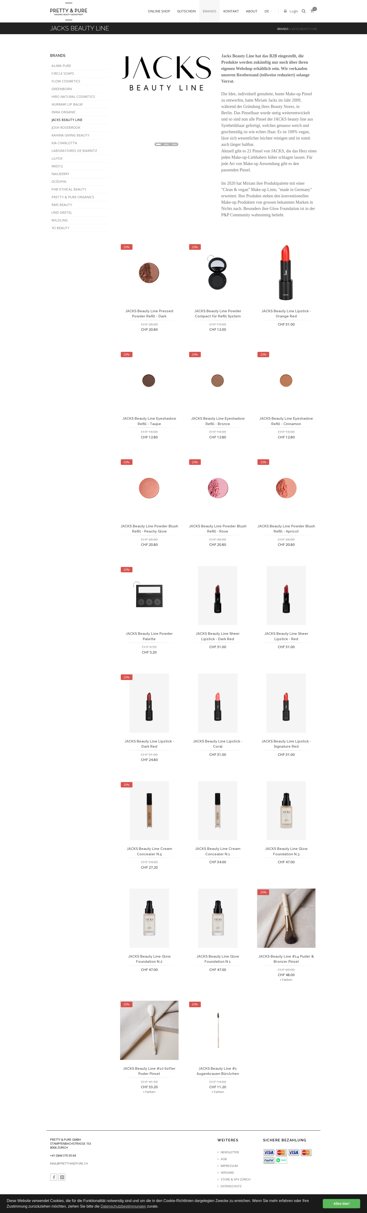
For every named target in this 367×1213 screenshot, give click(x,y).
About (252, 11)
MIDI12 (57, 166)
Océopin (58, 181)
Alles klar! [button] (342, 1204)
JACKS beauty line (66, 120)
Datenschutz (229, 1186)
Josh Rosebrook (65, 127)
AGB (222, 1159)
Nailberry (60, 174)
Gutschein (186, 11)
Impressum (227, 1166)
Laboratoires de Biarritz (74, 150)
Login (291, 11)
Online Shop (159, 11)
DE (267, 11)
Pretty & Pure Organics (72, 197)
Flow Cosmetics (65, 81)
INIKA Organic (63, 112)
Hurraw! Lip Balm (66, 104)
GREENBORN (61, 89)
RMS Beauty (61, 204)
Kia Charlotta (64, 143)
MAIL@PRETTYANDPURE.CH (69, 1163)
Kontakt (231, 11)
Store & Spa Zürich (233, 1179)
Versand (225, 1173)
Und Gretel (61, 212)
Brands (210, 11)
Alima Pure (61, 65)
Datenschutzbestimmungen (123, 1206)
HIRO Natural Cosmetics (73, 96)
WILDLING (59, 220)
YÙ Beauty (60, 228)
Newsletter (228, 1152)
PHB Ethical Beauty (68, 189)
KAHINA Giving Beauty (70, 135)
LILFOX (56, 158)
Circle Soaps (62, 73)
